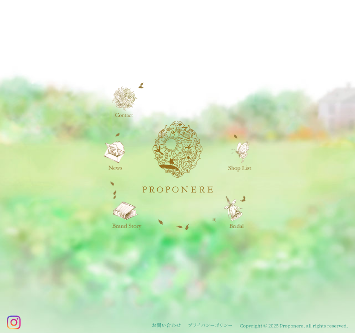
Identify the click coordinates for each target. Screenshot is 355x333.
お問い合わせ (166, 325)
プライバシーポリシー (210, 325)
